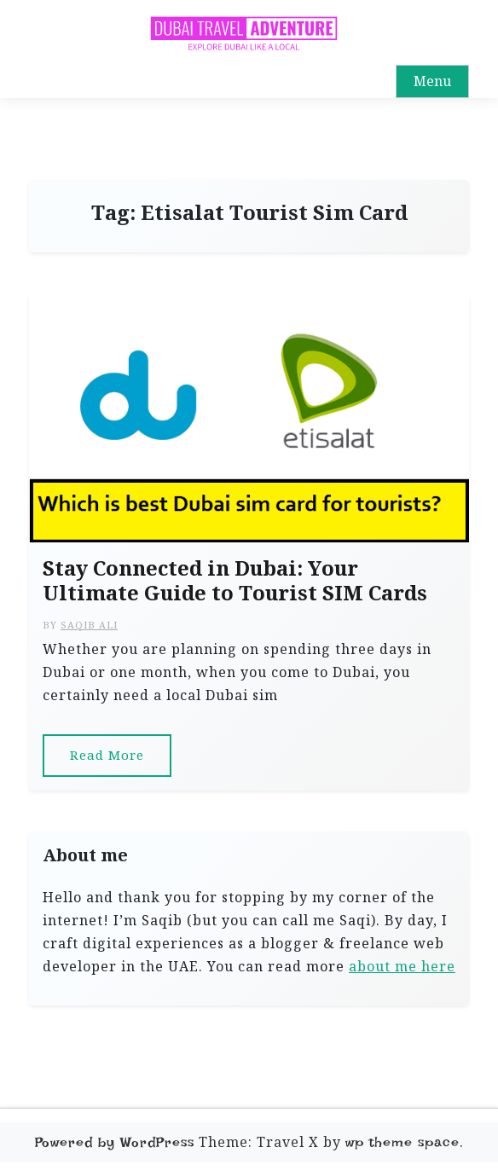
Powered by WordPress (114, 1142)
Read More (107, 754)
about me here (402, 966)
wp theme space (402, 1142)
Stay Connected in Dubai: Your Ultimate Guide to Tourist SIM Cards (235, 580)
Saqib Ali (89, 624)
